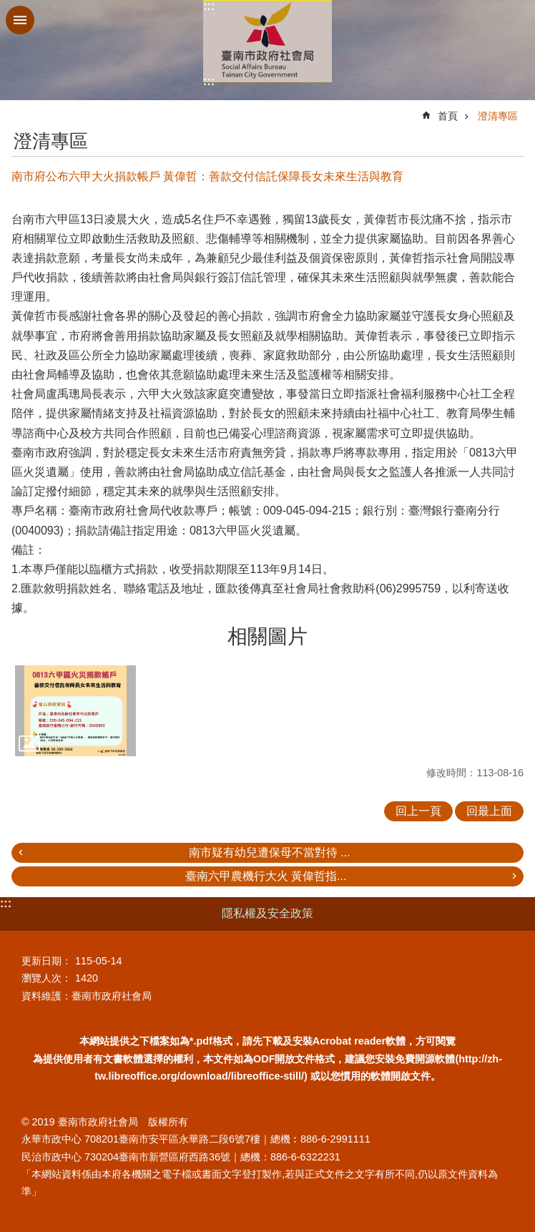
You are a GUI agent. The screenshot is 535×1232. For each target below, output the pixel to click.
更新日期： (46, 961)
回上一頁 (418, 811)
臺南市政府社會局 (267, 41)
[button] (75, 710)
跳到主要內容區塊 (7, 7)
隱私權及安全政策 (267, 913)
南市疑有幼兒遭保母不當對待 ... (269, 852)
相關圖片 (267, 636)
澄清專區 (498, 116)
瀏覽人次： (46, 978)
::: (209, 6)
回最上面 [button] (489, 811)
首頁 (448, 116)
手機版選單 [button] (20, 20)
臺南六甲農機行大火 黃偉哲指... (266, 876)
